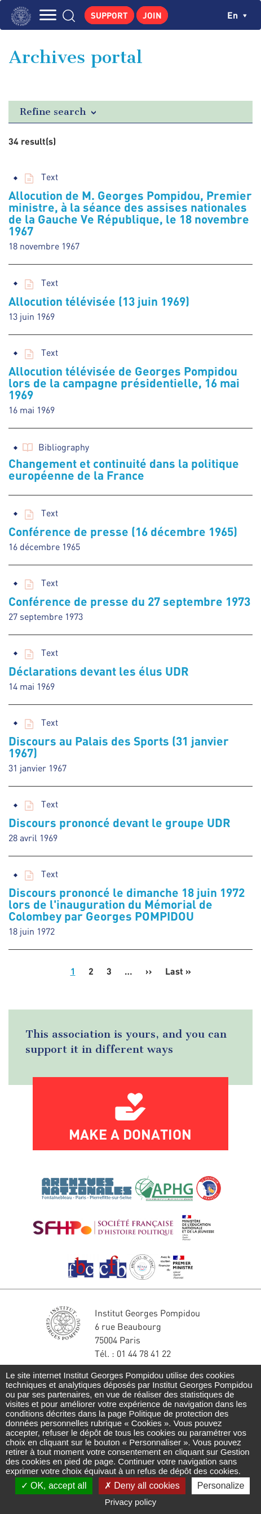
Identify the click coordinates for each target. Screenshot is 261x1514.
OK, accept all (54, 1485)
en (237, 15)
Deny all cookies (142, 1485)
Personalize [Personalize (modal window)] (221, 1485)
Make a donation (130, 1134)
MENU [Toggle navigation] (47, 15)
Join (152, 15)
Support (109, 15)
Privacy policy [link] (131, 1502)
